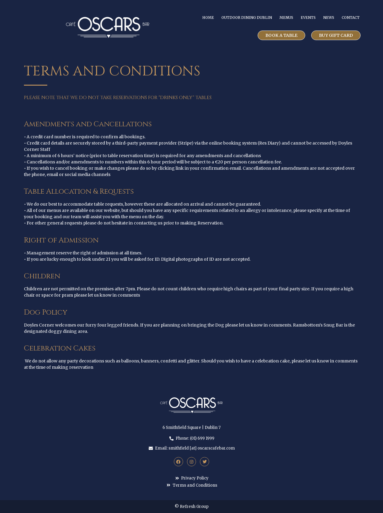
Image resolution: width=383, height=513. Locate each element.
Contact (351, 17)
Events (308, 17)
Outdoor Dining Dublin (246, 17)
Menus (286, 17)
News (328, 17)
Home (208, 17)
